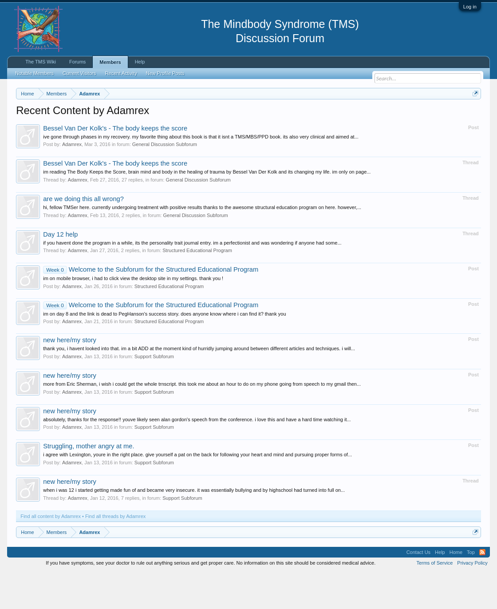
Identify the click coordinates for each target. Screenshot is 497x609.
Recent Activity (121, 73)
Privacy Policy (472, 599)
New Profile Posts (165, 73)
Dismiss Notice (473, 114)
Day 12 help (60, 270)
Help (140, 61)
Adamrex (72, 181)
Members (110, 62)
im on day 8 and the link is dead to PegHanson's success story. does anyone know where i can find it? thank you (164, 350)
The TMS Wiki (40, 61)
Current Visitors (79, 73)
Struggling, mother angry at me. (88, 482)
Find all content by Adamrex (50, 552)
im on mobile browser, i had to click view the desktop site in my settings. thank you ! (133, 315)
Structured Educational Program (197, 287)
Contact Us (418, 588)
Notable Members (34, 73)
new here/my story (69, 376)
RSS (482, 588)
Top (471, 588)
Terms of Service (434, 599)
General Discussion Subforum (164, 181)
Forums (77, 61)
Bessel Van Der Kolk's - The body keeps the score (115, 164)
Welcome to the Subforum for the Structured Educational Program (150, 306)
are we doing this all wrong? (83, 235)
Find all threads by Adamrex (115, 552)
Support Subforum (154, 392)
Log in (470, 6)
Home (456, 588)
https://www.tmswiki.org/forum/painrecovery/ (97, 124)
